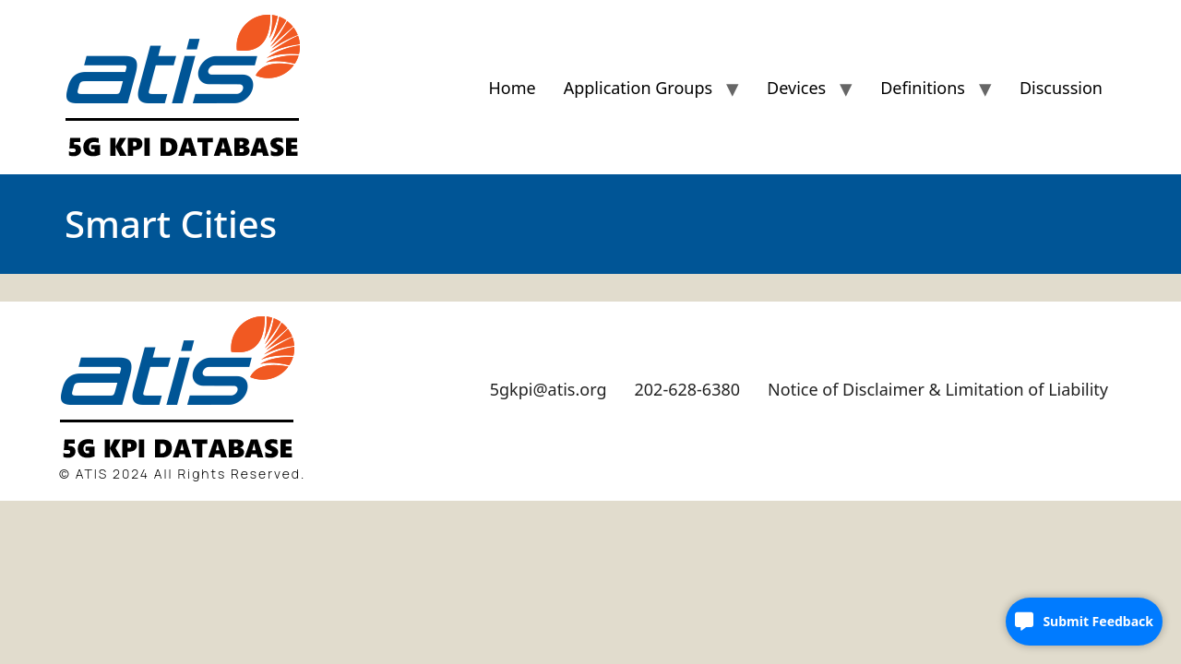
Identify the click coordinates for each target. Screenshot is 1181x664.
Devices (796, 88)
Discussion (1061, 88)
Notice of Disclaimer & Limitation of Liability (938, 389)
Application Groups (638, 88)
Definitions (922, 88)
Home (511, 88)
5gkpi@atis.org (548, 389)
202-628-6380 (688, 389)
